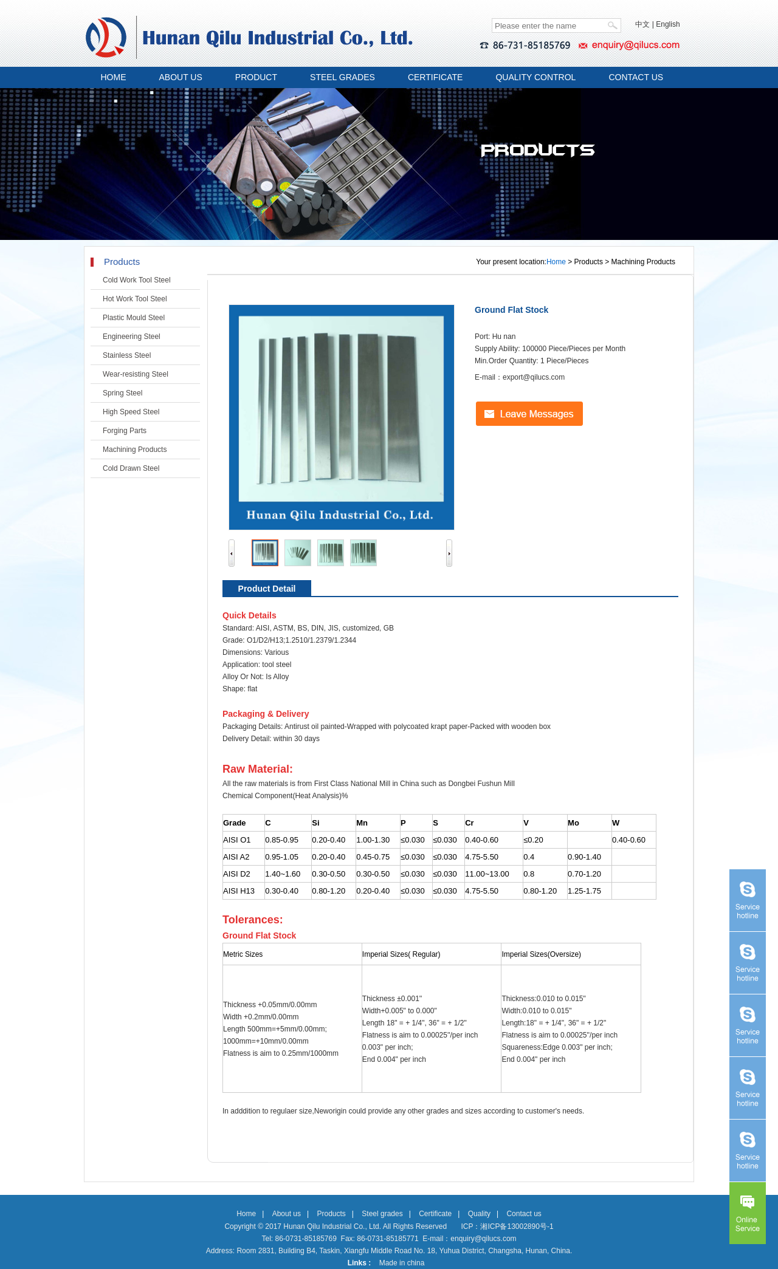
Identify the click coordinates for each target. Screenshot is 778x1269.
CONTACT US (635, 77)
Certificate (435, 1213)
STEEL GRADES (342, 77)
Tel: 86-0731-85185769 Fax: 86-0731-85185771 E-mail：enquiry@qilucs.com (388, 1238)
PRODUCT (256, 77)
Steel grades (382, 1213)
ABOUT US (180, 77)
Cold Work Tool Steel (137, 280)
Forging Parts (124, 430)
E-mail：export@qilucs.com (520, 377)
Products (331, 1213)
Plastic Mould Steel (134, 317)
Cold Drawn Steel (131, 468)
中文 (642, 24)
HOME (113, 77)
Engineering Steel (131, 336)
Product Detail (267, 588)
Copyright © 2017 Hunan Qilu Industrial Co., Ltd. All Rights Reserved (335, 1226)
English (668, 24)
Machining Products (135, 449)
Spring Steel (122, 393)
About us (286, 1213)
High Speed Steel (131, 412)
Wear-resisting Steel (135, 374)
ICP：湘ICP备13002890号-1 (507, 1226)
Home (556, 262)
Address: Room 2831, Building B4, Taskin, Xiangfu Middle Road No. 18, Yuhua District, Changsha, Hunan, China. (389, 1251)
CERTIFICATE (435, 77)
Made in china (402, 1263)
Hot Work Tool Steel (135, 299)
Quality (479, 1213)
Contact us (523, 1213)
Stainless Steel (127, 355)
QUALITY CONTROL (535, 77)
